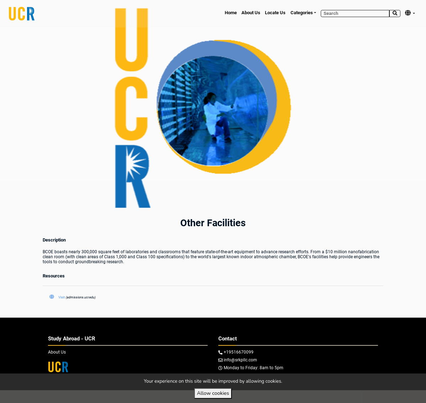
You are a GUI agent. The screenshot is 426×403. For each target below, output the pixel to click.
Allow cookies (213, 393)
